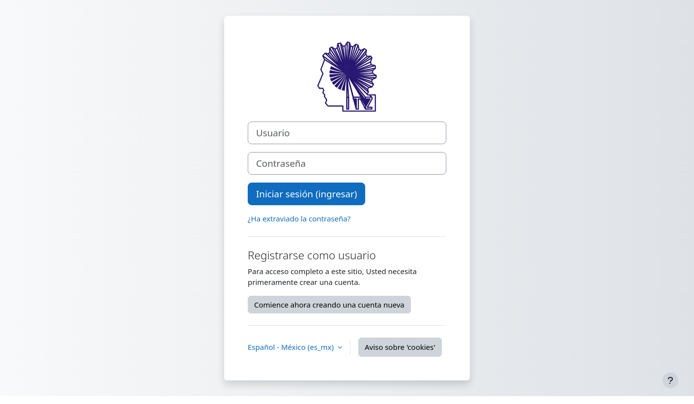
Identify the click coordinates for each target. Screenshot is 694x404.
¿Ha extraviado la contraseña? (299, 218)
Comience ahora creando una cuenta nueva (329, 305)
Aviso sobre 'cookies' (400, 347)
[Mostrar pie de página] (670, 380)
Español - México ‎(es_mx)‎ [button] (292, 347)
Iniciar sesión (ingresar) (306, 193)
